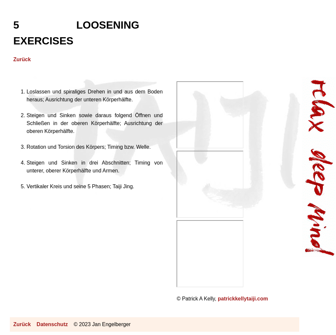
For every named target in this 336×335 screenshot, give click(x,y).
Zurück (22, 59)
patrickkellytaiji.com (243, 298)
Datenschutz (52, 324)
